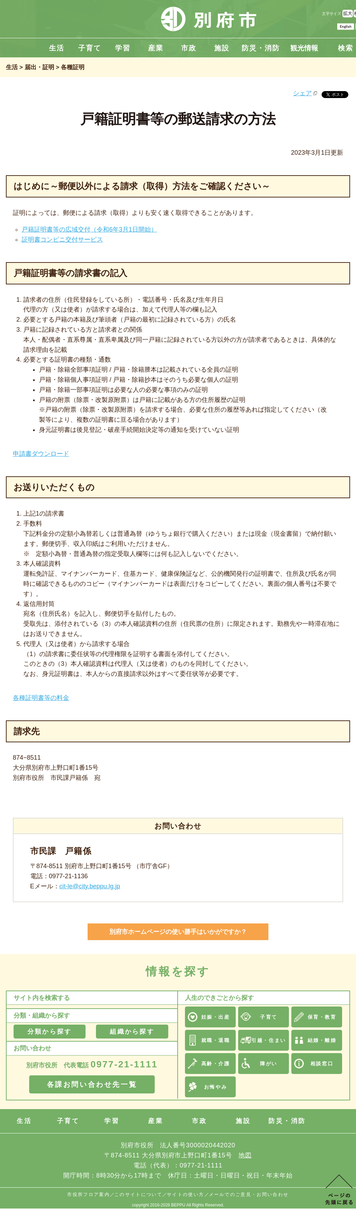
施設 (221, 48)
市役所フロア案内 (88, 1194)
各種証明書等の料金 (41, 697)
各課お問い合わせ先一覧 (92, 1084)
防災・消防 (261, 48)
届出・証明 (39, 67)
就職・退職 (215, 1040)
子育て (89, 48)
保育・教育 (322, 1017)
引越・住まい (268, 1040)
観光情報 (304, 48)
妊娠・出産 (215, 1017)
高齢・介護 (215, 1063)
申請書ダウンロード (41, 453)
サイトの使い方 (185, 1194)
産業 (155, 48)
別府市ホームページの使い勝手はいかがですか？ (178, 931)
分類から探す (49, 1031)
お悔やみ (215, 1087)
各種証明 (72, 67)
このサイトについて (138, 1194)
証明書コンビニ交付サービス (62, 239)
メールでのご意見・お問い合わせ (249, 1194)
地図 (245, 1155)
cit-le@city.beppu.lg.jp (89, 886)
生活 (56, 48)
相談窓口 (321, 1063)
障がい (268, 1063)
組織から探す (132, 1031)
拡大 (347, 13)
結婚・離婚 (322, 1040)
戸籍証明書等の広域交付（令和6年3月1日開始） (89, 229)
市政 (188, 48)
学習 (122, 48)
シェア (302, 93)
